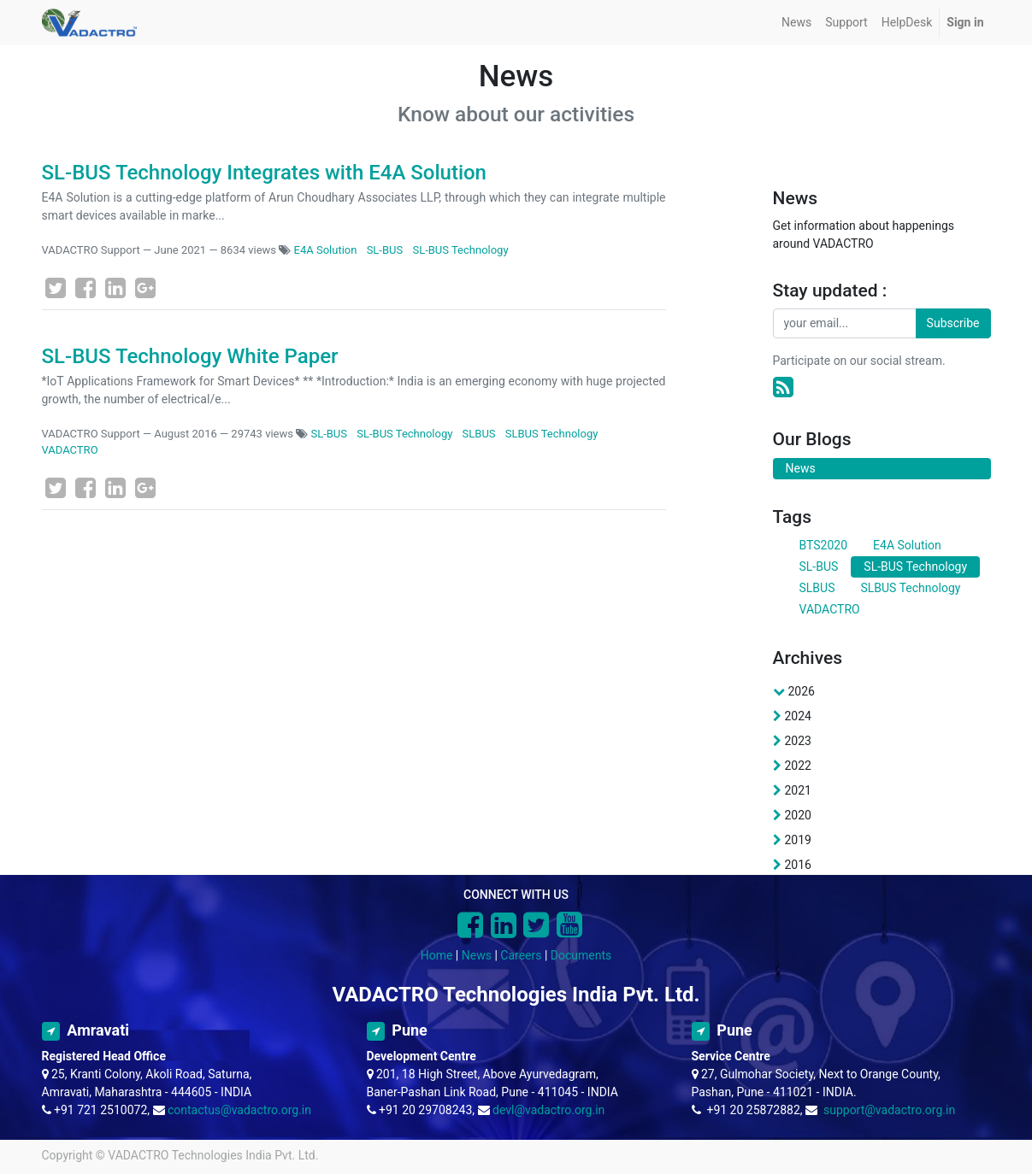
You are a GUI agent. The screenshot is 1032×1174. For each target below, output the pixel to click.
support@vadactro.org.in (889, 1110)
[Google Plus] (145, 288)
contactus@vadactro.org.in (239, 1110)
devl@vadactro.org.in (548, 1110)
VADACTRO (70, 449)
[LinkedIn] (115, 288)
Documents (581, 955)
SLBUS (479, 433)
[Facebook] (85, 288)
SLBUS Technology (552, 433)
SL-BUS (385, 250)
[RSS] (783, 387)
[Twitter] (55, 288)
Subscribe (953, 323)
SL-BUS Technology (460, 250)
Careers (520, 955)
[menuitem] (796, 22)
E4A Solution (325, 250)
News (477, 955)
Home (437, 955)
